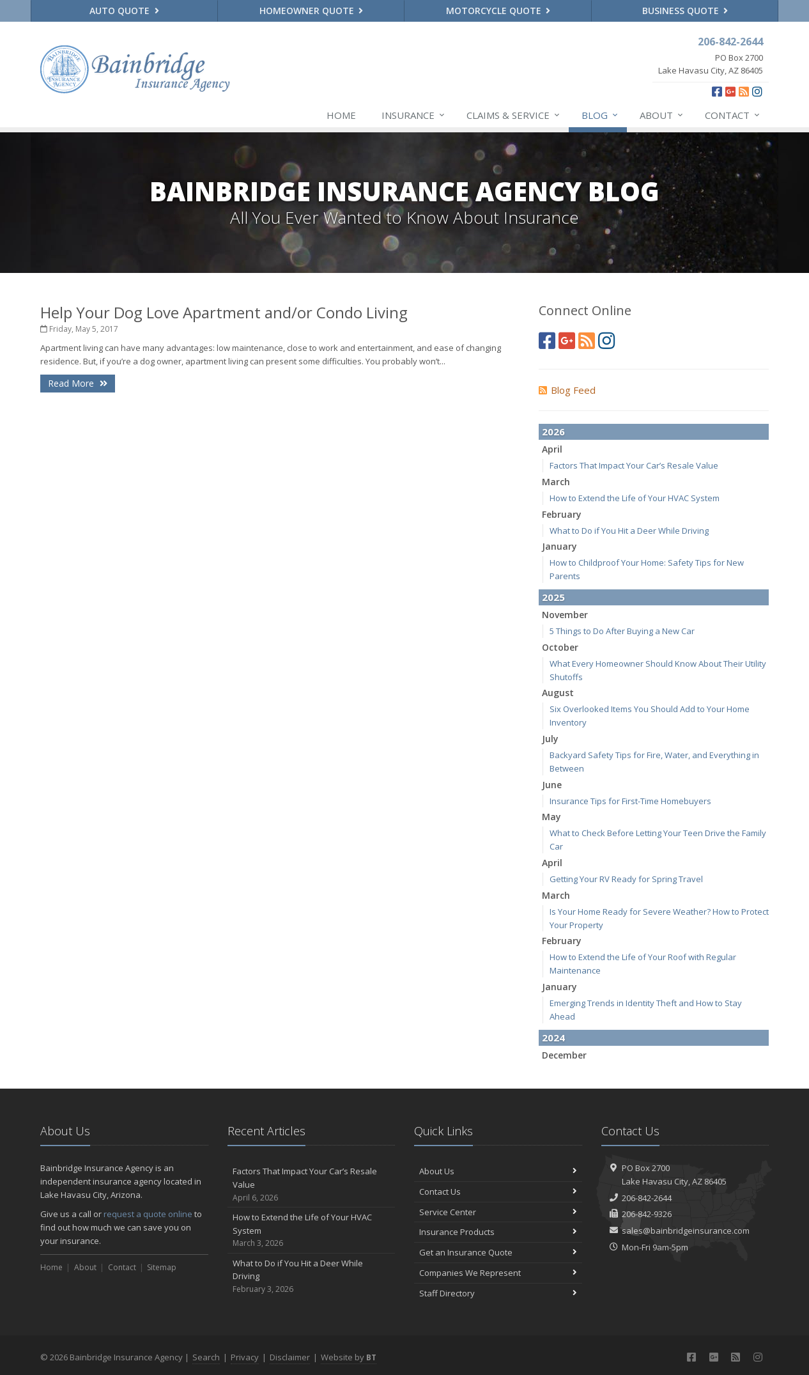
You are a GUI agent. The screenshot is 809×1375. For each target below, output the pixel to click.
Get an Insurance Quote (498, 1252)
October (560, 647)
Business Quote (685, 10)
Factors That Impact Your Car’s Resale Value (634, 465)
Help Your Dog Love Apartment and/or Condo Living (224, 312)
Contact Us (498, 1191)
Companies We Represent (498, 1272)
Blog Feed (567, 390)
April (552, 449)
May (551, 817)
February (562, 514)
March (556, 482)
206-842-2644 (647, 1198)
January (559, 546)
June (552, 785)
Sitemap (161, 1267)
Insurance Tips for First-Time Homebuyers (630, 801)
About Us (498, 1171)
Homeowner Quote (311, 10)
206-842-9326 (647, 1214)
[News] (744, 91)
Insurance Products (498, 1232)
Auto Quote (124, 10)
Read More (77, 383)
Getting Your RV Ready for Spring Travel (626, 879)
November (565, 615)
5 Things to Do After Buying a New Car (622, 631)
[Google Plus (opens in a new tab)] (730, 91)
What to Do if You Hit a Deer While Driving (629, 530)
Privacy (245, 1357)
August (558, 693)
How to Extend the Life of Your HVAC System (635, 498)
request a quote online (148, 1214)
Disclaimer (290, 1357)
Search (206, 1357)
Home (341, 115)
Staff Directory (498, 1293)
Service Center (498, 1212)
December (564, 1055)
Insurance (413, 115)
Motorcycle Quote (498, 10)
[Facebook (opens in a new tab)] (717, 91)
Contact (733, 115)
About (662, 115)
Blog (600, 115)
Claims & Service (513, 115)
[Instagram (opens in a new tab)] (757, 91)
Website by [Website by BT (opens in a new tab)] (348, 1357)
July (550, 739)
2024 (553, 1037)
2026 (553, 431)
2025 (553, 597)
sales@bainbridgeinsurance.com (686, 1230)
